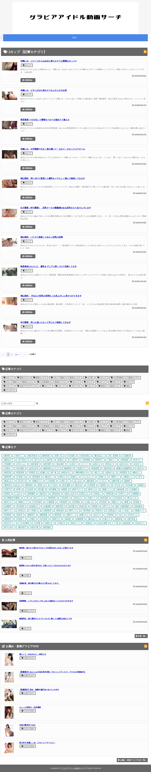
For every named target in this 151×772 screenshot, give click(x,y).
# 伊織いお (34, 510)
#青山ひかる (132, 498)
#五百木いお (132, 515)
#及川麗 (71, 506)
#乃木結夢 (129, 485)
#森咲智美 (46, 456)
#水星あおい (113, 510)
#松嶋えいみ (62, 460)
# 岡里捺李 (63, 502)
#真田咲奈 (47, 510)
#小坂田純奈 (57, 515)
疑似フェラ (23, 378)
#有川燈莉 (20, 468)
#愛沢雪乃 (22, 527)
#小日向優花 (24, 523)
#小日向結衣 (117, 498)
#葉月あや (43, 494)
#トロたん (103, 481)
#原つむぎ (38, 460)
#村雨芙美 (123, 472)
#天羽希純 (76, 502)
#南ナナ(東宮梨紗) (122, 506)
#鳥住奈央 (56, 494)
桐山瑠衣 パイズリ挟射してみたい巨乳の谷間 (42, 237)
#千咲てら (122, 494)
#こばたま (18, 494)
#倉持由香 (120, 489)
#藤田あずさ (8, 460)
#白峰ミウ (91, 498)
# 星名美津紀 (84, 456)
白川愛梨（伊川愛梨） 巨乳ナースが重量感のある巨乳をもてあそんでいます (56, 208)
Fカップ (101, 378)
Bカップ (46, 386)
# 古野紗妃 (110, 515)
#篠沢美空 (59, 506)
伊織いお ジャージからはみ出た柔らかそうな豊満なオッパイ (49, 61)
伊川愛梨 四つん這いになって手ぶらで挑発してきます (46, 322)
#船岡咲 (127, 481)
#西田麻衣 (29, 485)
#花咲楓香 (31, 494)
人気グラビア (28, 658)
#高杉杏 (19, 515)
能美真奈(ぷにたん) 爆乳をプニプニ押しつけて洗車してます (49, 266)
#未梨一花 (58, 456)
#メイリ (84, 464)
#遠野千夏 (115, 481)
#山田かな (96, 464)
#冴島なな (22, 510)
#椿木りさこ (8, 510)
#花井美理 (47, 464)
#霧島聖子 (31, 515)
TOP (74, 37)
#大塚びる (61, 523)
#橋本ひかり (8, 502)
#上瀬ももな (89, 502)
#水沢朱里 (43, 519)
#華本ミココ (73, 510)
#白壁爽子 (8, 506)
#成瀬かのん (84, 515)
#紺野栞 (64, 489)
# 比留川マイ (81, 468)
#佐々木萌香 (113, 456)
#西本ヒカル (93, 489)
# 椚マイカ (106, 506)
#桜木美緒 (104, 498)
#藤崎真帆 (43, 515)
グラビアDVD (28, 711)
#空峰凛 (32, 472)
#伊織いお (102, 477)
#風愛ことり (107, 489)
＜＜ (3, 355)
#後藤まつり (139, 510)
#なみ (121, 515)
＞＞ (25, 355)
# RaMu (55, 485)
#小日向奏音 (37, 502)
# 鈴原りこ (18, 456)
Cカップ (8, 386)
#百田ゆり (99, 510)
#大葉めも (61, 477)
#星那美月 (8, 519)
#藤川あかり (93, 519)
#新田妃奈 (119, 519)
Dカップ (128, 382)
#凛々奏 (53, 472)
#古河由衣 (103, 502)
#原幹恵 (103, 485)
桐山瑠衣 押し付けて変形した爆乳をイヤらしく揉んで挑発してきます (53, 178)
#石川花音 (20, 506)
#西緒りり (115, 502)
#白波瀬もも (33, 506)
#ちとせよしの (88, 477)
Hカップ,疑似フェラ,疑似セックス (65, 378)
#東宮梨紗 (36, 477)
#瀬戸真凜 (131, 519)
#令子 (140, 477)
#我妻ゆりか (37, 481)
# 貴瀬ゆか (88, 523)
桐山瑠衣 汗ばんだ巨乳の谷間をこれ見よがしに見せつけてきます (51, 296)
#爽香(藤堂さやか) (82, 472)
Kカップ (60, 386)
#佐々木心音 (115, 485)
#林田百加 (8, 472)
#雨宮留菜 (20, 472)
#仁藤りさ (106, 519)
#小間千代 (8, 489)
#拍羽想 (94, 506)
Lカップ (89, 386)
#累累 (126, 502)
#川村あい (97, 494)
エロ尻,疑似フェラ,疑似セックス (125, 378)
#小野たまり (64, 481)
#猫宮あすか (66, 472)
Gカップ (74, 382)
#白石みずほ (33, 468)
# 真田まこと (75, 523)
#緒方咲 (49, 460)
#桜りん (97, 472)
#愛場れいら (128, 477)
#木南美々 (20, 519)
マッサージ (9, 390)
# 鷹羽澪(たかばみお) (12, 485)
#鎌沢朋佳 (90, 481)
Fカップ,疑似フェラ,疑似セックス (18, 382)
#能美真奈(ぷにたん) (51, 468)
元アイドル (75, 386)
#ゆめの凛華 (102, 523)
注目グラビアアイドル (27, 386)
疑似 (127, 386)
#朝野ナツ (115, 477)
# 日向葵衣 (64, 498)
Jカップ (27, 65)
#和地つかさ (42, 485)
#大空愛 (37, 523)
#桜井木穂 (107, 468)
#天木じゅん (21, 464)
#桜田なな (49, 523)
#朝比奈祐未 (32, 456)
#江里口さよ (84, 494)
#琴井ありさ (110, 464)
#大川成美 (71, 456)
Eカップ (114, 382)
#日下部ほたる (23, 460)
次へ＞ (18, 355)
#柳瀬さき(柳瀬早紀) (124, 468)
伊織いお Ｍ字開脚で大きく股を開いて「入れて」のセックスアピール (53, 149)
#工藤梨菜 (50, 502)
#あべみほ (78, 481)
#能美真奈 (127, 523)
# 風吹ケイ (111, 460)
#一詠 (26, 498)
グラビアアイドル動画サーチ (73, 768)
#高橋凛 (140, 485)
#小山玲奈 (29, 489)
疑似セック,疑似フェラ (109, 386)
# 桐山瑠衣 (59, 464)
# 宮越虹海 (127, 456)
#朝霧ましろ (23, 502)
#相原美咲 (52, 498)
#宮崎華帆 (86, 460)
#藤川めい (49, 477)
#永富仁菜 (83, 506)
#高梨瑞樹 (124, 460)
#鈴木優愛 (66, 485)
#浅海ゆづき (110, 472)
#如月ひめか (124, 464)
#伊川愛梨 (52, 489)
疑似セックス (39, 378)
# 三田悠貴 (50, 481)
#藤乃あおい (99, 456)
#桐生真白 (60, 510)
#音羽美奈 (87, 510)
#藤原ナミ (70, 515)
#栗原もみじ (8, 481)
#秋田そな (56, 519)
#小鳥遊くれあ (22, 477)
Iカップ (88, 382)
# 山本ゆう (72, 464)
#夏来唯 (7, 456)
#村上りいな (38, 498)
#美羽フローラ (77, 489)
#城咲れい (136, 472)
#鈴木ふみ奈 (69, 494)
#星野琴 (74, 460)
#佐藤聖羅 (79, 519)
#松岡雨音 (8, 515)
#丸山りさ (97, 515)
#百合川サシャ (9, 523)
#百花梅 (136, 502)
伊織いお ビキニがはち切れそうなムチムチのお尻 (44, 90)
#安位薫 (41, 489)
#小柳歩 (32, 519)
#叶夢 (18, 489)
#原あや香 (34, 527)
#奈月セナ (137, 460)
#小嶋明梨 (135, 494)
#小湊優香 (133, 489)
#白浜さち (137, 464)
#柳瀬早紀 (68, 468)
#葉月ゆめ (79, 485)
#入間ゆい (8, 468)
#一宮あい (126, 510)
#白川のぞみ (23, 481)
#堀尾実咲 (8, 477)
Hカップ (8, 378)
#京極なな (74, 477)
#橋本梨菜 (34, 464)
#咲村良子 (99, 460)
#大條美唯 (47, 506)
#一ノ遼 (115, 523)
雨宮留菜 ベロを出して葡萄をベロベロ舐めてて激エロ (45, 120)
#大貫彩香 (91, 485)
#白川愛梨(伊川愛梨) (12, 498)
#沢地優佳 (8, 464)
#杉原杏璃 (95, 468)
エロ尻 (89, 378)
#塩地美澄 (138, 506)
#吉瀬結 (42, 472)
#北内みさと (78, 498)
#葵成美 (67, 519)
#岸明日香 (110, 494)
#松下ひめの (8, 527)
